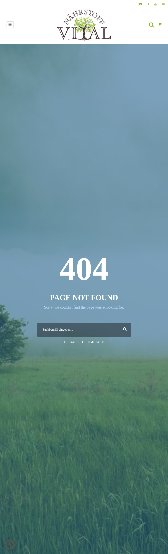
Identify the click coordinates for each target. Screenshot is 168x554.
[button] (9, 544)
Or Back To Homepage (84, 342)
